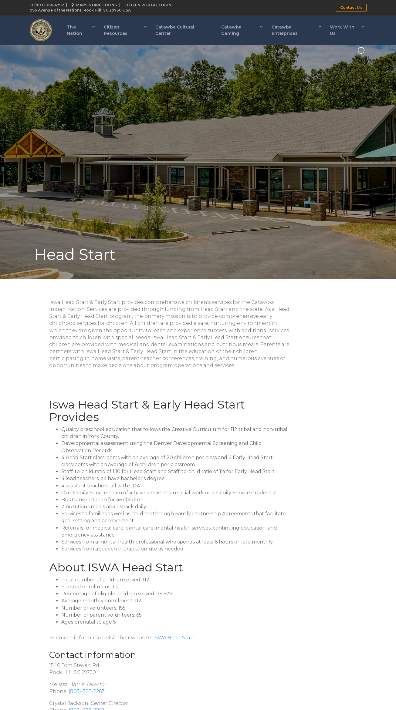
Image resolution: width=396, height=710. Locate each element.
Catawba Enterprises (285, 30)
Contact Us (351, 7)
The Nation (74, 30)
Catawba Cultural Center (174, 30)
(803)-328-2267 (86, 691)
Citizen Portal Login (147, 5)
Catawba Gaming (231, 30)
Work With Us (342, 30)
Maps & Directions (94, 5)
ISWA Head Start (174, 638)
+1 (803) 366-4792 (47, 5)
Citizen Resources (116, 30)
